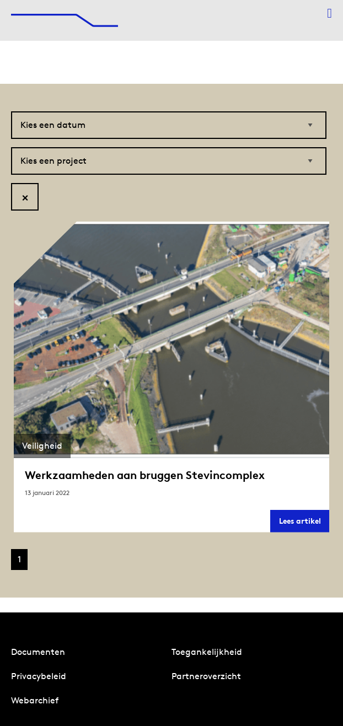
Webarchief (34, 700)
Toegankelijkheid (207, 652)
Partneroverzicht (206, 676)
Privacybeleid (38, 676)
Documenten (38, 652)
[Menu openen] (329, 13)
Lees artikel (304, 524)
